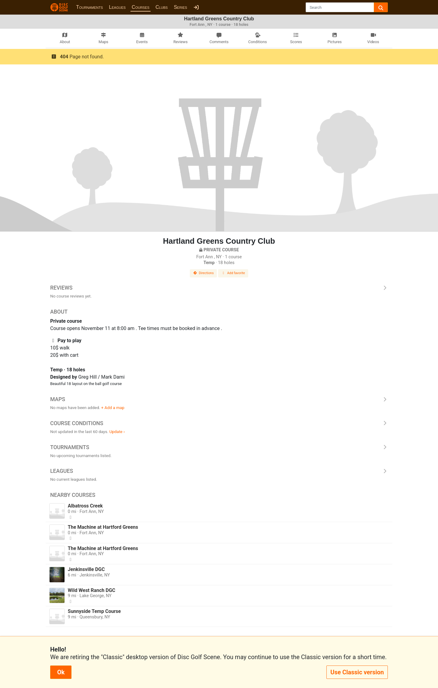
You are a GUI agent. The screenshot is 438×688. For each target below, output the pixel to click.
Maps (219, 399)
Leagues (117, 7)
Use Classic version (357, 672)
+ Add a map (112, 407)
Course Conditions (219, 423)
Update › (117, 431)
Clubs (161, 7)
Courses (140, 7)
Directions (203, 273)
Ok (61, 672)
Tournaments (89, 7)
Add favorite (233, 273)
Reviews (219, 288)
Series (180, 7)
